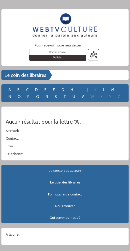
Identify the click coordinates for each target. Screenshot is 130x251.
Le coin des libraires (25, 75)
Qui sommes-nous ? (65, 217)
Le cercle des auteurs (65, 170)
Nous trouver (65, 206)
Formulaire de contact (65, 194)
